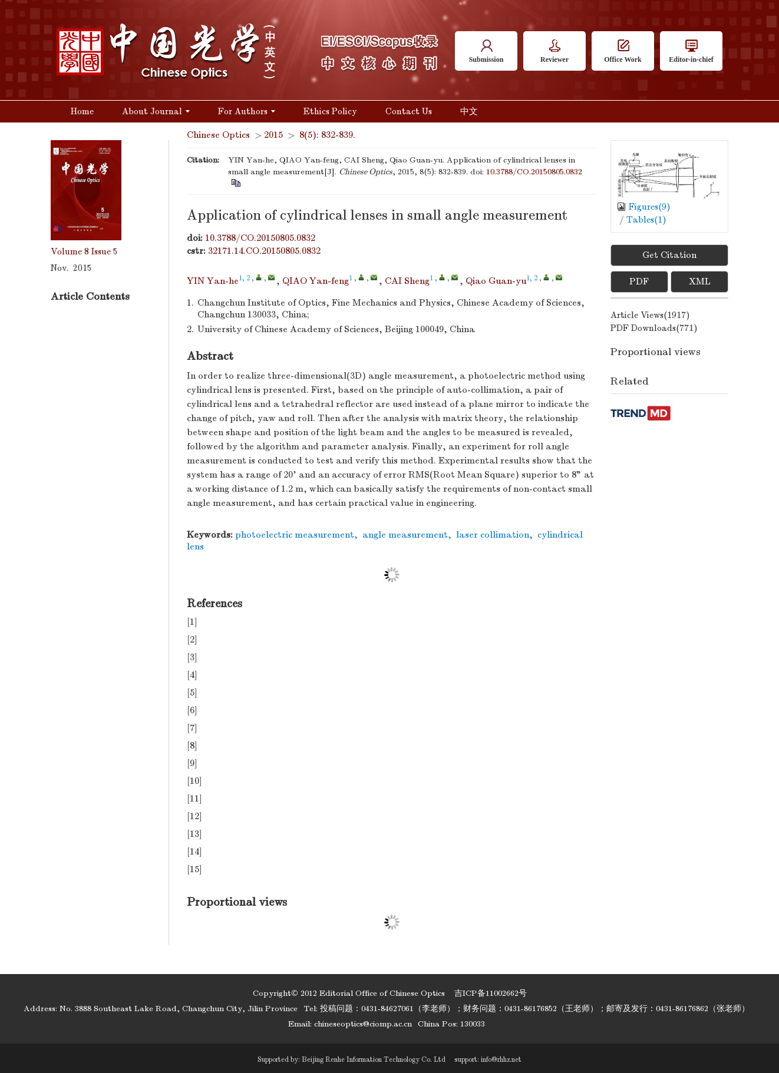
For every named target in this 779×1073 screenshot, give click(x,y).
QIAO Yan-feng (315, 281)
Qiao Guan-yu (496, 281)
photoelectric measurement (294, 534)
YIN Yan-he (213, 281)
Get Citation (669, 255)
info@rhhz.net (501, 1059)
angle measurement (405, 534)
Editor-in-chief (691, 51)
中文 (469, 111)
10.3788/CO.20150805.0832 (534, 172)
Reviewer (554, 51)
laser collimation (492, 534)
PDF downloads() (654, 328)
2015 (273, 135)
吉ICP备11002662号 (490, 993)
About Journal (156, 111)
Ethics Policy (330, 111)
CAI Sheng (407, 281)
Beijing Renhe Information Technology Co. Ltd (373, 1059)
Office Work (622, 51)
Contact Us (408, 111)
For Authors (246, 111)
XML (700, 281)
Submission (486, 51)
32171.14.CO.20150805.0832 (264, 251)
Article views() (650, 315)
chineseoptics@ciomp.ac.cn (363, 1024)
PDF (639, 281)
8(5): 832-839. (327, 135)
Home (82, 111)
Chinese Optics (218, 135)
